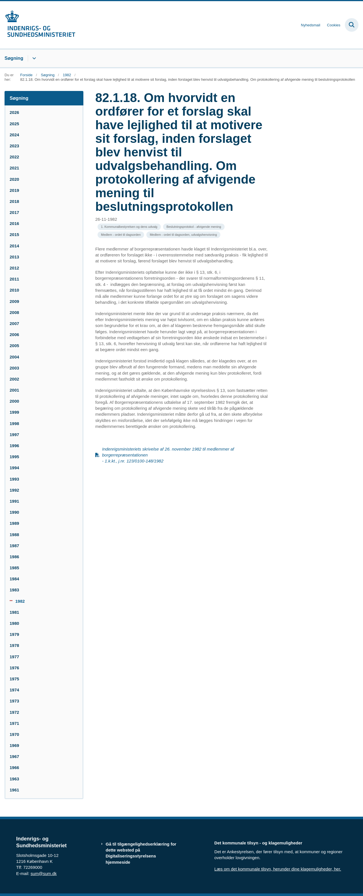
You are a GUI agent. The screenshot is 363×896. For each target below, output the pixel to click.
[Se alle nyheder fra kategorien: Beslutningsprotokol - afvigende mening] (194, 227)
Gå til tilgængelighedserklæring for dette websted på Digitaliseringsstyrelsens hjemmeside (141, 853)
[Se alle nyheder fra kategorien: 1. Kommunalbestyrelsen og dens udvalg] (129, 227)
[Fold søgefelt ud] (351, 25)
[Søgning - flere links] (33, 58)
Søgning (14, 58)
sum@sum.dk (44, 873)
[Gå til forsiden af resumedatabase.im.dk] (37, 24)
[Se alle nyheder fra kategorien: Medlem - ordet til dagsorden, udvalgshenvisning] (183, 235)
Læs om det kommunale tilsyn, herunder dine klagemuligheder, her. (277, 869)
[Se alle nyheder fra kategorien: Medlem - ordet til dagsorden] (121, 235)
